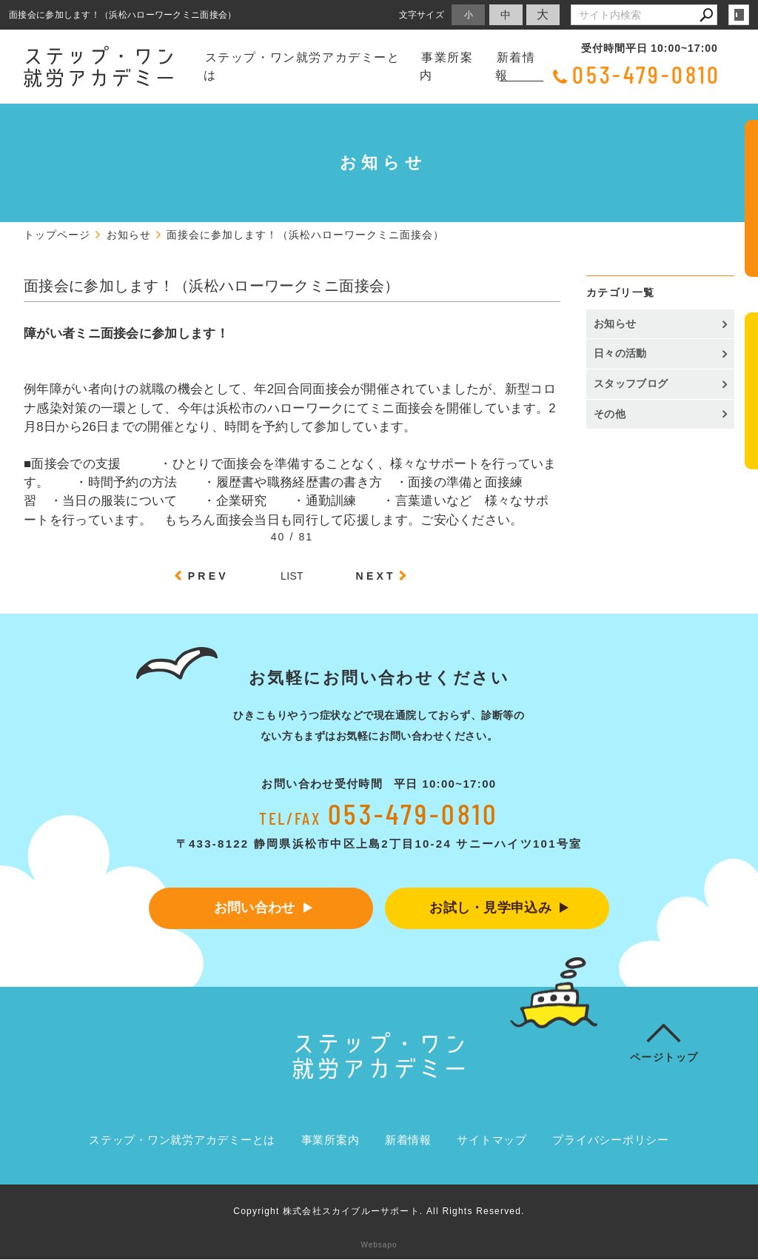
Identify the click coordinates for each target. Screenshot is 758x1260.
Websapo (378, 1245)
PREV (208, 576)
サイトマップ (492, 1140)
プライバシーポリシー (610, 1140)
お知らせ (615, 323)
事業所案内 (446, 66)
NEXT (376, 576)
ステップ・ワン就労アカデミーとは (302, 66)
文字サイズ (422, 14)
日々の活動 (620, 353)
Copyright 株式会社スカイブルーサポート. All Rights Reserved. (378, 1212)
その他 (615, 414)
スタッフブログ (631, 383)
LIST (292, 576)
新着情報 (515, 66)
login (738, 14)
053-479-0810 (646, 74)
